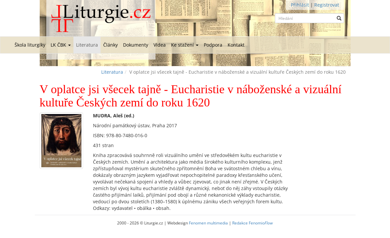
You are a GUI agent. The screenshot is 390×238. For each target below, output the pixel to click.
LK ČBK (61, 45)
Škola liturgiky (30, 45)
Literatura (87, 45)
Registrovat (326, 5)
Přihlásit (300, 5)
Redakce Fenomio (252, 222)
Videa (159, 45)
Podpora (213, 45)
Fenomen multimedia (208, 222)
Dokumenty (135, 45)
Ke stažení (184, 45)
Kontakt (236, 45)
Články (110, 45)
